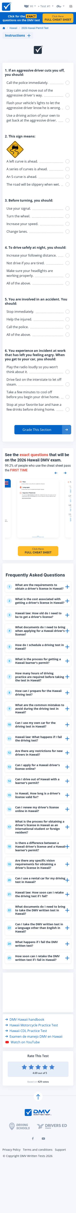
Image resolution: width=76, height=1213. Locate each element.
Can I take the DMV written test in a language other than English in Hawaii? (35, 950)
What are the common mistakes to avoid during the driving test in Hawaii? (35, 722)
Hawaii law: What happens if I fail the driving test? (34, 753)
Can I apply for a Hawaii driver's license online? (35, 782)
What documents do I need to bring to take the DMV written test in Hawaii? (34, 931)
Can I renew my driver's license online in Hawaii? (35, 826)
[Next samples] (65, 472)
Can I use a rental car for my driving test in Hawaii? (33, 900)
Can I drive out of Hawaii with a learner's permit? (35, 797)
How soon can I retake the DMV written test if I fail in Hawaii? (35, 981)
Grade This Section (36, 429)
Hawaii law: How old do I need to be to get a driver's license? (36, 624)
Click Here (58, 18)
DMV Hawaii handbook (24, 1043)
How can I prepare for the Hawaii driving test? (31, 705)
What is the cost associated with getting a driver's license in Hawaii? (36, 607)
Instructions (18, 35)
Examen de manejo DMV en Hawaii (33, 1060)
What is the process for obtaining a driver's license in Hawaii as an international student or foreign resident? (34, 845)
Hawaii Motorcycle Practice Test (31, 1049)
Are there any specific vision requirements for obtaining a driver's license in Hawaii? (33, 883)
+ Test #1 (44, 6)
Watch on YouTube (22, 1066)
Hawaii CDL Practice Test (26, 1055)
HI (31, 6)
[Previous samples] (56, 472)
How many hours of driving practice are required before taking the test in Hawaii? (33, 688)
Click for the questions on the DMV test (21, 18)
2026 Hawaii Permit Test (34, 28)
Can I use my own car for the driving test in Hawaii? (33, 738)
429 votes (43, 1105)
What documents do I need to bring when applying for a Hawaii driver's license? (34, 640)
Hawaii (13, 28)
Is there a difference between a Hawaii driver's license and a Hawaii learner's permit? (35, 865)
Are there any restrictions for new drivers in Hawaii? (33, 767)
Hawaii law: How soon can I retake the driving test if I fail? (34, 915)
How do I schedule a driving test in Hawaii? (35, 657)
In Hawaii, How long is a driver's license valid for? (35, 811)
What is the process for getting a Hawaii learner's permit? (36, 672)
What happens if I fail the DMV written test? (34, 967)
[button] (42, 429)
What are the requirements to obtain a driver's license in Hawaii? (34, 589)
